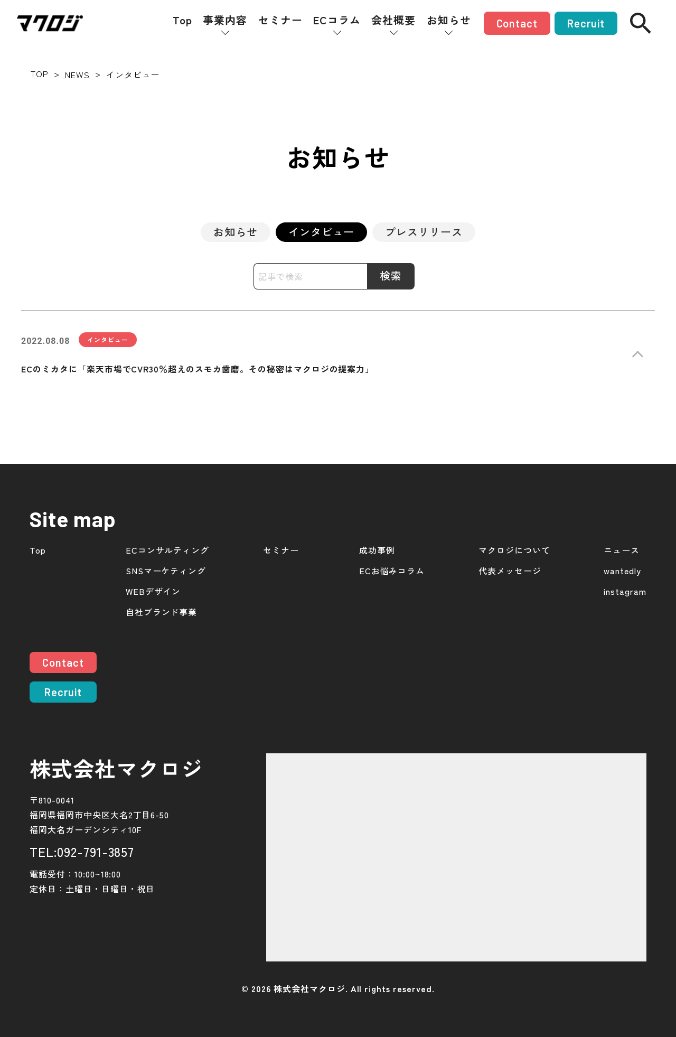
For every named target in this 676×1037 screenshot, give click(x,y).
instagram (625, 591)
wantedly (622, 571)
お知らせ (449, 20)
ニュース (622, 550)
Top (182, 20)
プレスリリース (424, 231)
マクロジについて (514, 550)
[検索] (640, 23)
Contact (517, 23)
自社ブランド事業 (162, 612)
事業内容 (225, 20)
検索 (391, 275)
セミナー (280, 20)
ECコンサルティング (168, 550)
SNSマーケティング (166, 571)
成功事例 (377, 550)
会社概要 (393, 20)
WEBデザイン (153, 591)
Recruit (586, 23)
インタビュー (321, 231)
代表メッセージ (509, 571)
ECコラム (337, 20)
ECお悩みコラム (392, 571)
